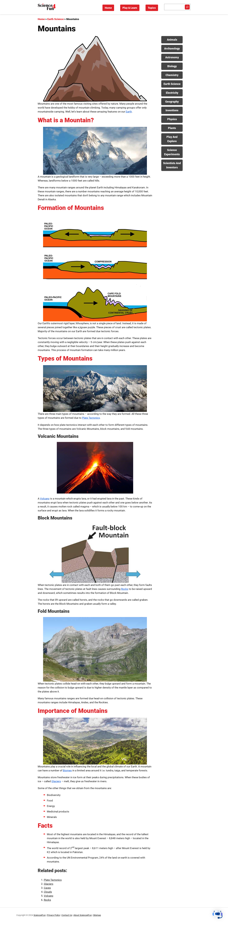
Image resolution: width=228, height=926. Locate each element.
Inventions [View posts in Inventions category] (172, 110)
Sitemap (97, 915)
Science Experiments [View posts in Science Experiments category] (172, 152)
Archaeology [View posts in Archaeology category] (172, 48)
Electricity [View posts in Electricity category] (172, 92)
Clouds (48, 891)
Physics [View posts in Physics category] (172, 119)
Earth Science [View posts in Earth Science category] (172, 83)
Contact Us (67, 915)
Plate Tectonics (91, 417)
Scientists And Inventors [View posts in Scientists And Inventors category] (172, 165)
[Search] (187, 7)
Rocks (124, 588)
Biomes (67, 770)
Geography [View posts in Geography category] (172, 101)
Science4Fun (40, 915)
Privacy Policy (53, 915)
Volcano (44, 498)
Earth (129, 111)
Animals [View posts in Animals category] (172, 39)
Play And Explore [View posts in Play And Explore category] (171, 139)
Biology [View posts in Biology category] (172, 66)
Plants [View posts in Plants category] (172, 128)
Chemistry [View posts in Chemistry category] (172, 75)
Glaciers (56, 781)
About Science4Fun (82, 915)
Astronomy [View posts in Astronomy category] (172, 57)
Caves (47, 887)
